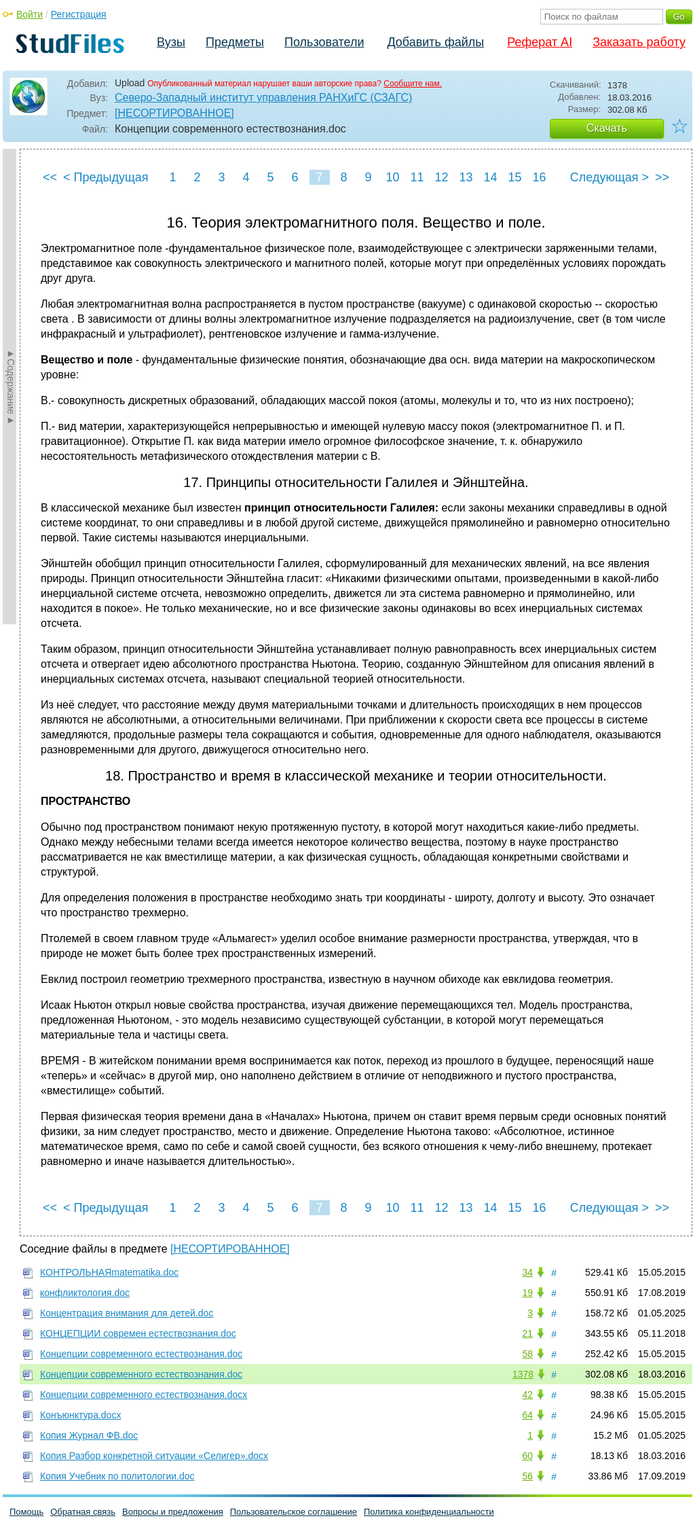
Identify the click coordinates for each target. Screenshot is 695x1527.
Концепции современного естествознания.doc (141, 1353)
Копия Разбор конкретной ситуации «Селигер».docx (154, 1455)
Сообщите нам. (412, 83)
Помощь (26, 1512)
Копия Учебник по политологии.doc (117, 1476)
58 (527, 1353)
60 (527, 1455)
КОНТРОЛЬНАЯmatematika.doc (109, 1272)
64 (527, 1414)
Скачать (606, 128)
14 (490, 177)
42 (527, 1394)
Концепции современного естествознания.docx (143, 1394)
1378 (522, 1374)
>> (662, 177)
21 (527, 1333)
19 (527, 1292)
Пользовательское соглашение (293, 1512)
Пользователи (324, 42)
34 (527, 1272)
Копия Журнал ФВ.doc (89, 1435)
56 (527, 1476)
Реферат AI (539, 42)
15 (514, 177)
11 (417, 177)
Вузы (171, 42)
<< (50, 177)
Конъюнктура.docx (80, 1414)
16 (539, 177)
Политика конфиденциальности (429, 1512)
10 (392, 177)
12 (441, 177)
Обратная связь (82, 1512)
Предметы (235, 42)
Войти (29, 14)
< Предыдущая (106, 177)
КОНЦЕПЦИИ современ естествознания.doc (138, 1333)
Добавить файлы (435, 42)
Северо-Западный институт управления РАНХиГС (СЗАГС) (263, 97)
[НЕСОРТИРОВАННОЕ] (174, 113)
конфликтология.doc (85, 1292)
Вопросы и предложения (172, 1512)
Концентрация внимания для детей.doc (126, 1313)
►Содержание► (10, 386)
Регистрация (79, 14)
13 (465, 177)
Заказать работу (639, 42)
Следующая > (609, 177)
